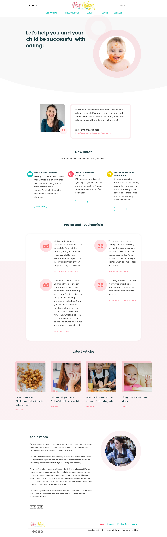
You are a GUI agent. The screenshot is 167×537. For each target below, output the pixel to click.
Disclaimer (116, 530)
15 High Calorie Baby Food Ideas (136, 399)
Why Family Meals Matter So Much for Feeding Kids (99, 399)
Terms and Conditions (130, 530)
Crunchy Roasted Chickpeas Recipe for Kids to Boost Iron (29, 401)
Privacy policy (106, 530)
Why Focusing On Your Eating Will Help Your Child (65, 399)
